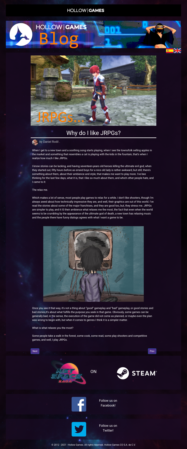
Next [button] (35, 351)
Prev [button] (152, 351)
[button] (93, 10)
